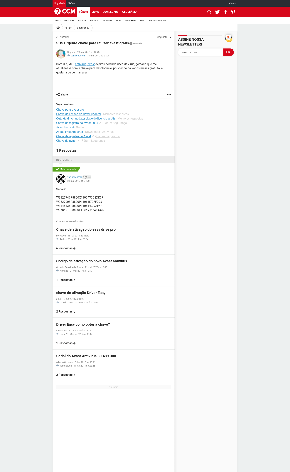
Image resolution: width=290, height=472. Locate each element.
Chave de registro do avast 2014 (77, 123)
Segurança (83, 27)
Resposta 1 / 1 (65, 159)
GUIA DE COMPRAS (157, 20)
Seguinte (162, 37)
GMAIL (143, 20)
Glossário (129, 11)
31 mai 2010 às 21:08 (98, 55)
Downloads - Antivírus (99, 132)
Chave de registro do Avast (73, 136)
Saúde (71, 3)
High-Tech (59, 3)
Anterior (64, 37)
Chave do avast (66, 140)
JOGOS (57, 20)
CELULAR (82, 20)
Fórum (83, 11)
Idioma (232, 3)
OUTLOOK (107, 20)
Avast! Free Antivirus (69, 132)
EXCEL (118, 20)
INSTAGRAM (130, 20)
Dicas (95, 11)
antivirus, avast (85, 64)
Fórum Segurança (115, 123)
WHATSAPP (69, 20)
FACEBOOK (95, 20)
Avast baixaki (65, 127)
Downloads (111, 11)
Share (64, 94)
